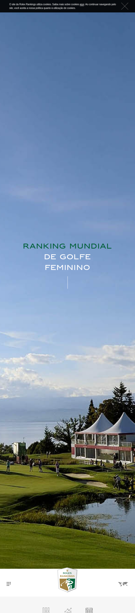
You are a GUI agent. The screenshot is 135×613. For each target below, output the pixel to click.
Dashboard (9, 584)
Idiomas (123, 584)
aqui (82, 4)
